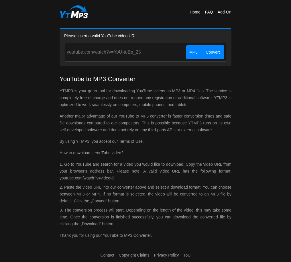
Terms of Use (130, 141)
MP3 (193, 52)
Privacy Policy (166, 255)
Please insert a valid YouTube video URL (100, 36)
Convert (213, 52)
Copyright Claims (134, 255)
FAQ (209, 12)
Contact (107, 255)
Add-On (224, 12)
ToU (187, 255)
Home (195, 12)
